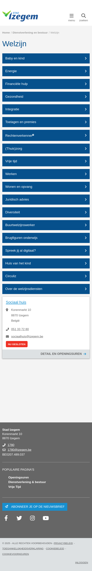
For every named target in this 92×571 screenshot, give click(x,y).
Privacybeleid (63, 543)
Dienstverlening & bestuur (27, 482)
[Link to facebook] (6, 518)
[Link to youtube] (46, 518)
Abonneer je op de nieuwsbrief (38, 506)
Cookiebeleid (55, 548)
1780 (11, 445)
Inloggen (81, 562)
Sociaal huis (16, 302)
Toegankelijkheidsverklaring (23, 548)
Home (6, 32)
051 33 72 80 (20, 329)
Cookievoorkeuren (15, 554)
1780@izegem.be (19, 449)
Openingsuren (18, 477)
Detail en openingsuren (61, 354)
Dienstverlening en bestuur (30, 32)
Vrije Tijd (14, 487)
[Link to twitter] (19, 518)
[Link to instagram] (32, 518)
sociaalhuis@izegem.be (27, 336)
